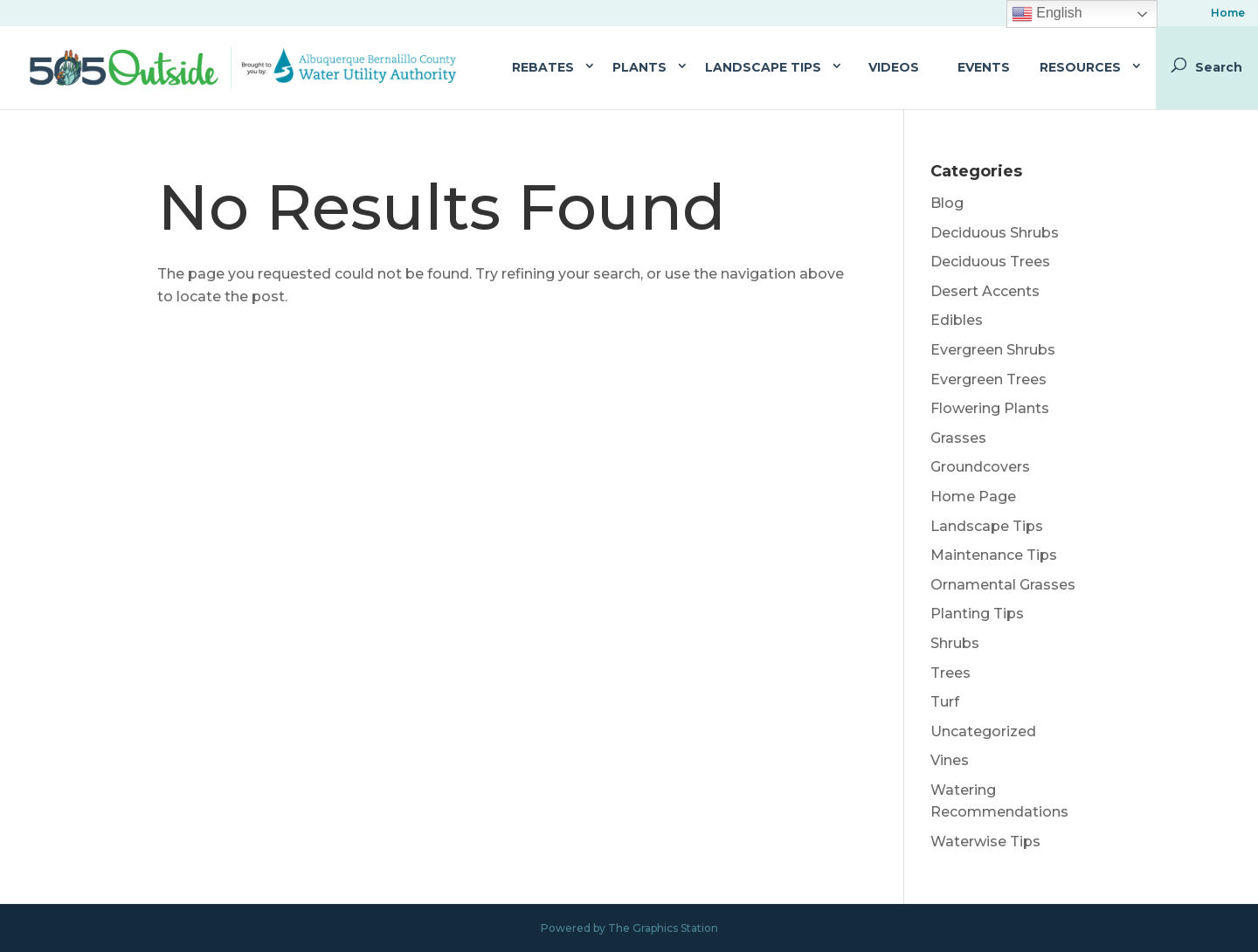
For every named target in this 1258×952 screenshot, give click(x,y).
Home (1228, 13)
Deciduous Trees (990, 261)
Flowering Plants (989, 408)
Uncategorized (983, 731)
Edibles (956, 320)
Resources (1080, 67)
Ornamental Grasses (1002, 584)
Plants (639, 67)
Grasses (958, 438)
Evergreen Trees (988, 379)
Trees (950, 673)
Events (983, 67)
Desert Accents (985, 291)
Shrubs (954, 643)
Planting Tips (977, 613)
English (1047, 13)
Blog (947, 203)
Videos (893, 67)
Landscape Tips (763, 67)
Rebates (543, 67)
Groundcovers (980, 467)
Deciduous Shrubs (994, 232)
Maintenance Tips (993, 555)
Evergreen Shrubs (992, 349)
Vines (949, 760)
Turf (944, 701)
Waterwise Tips (985, 841)
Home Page (973, 496)
